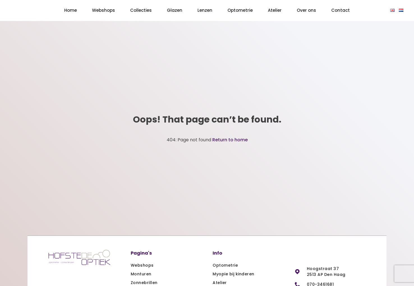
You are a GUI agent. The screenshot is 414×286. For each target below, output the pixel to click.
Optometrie (240, 10)
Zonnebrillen (144, 282)
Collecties (141, 10)
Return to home (230, 140)
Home (70, 10)
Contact (340, 10)
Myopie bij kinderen (233, 274)
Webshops (103, 10)
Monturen (141, 274)
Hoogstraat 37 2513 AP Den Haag (326, 271)
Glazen (174, 10)
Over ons (306, 10)
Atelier (275, 10)
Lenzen (204, 10)
